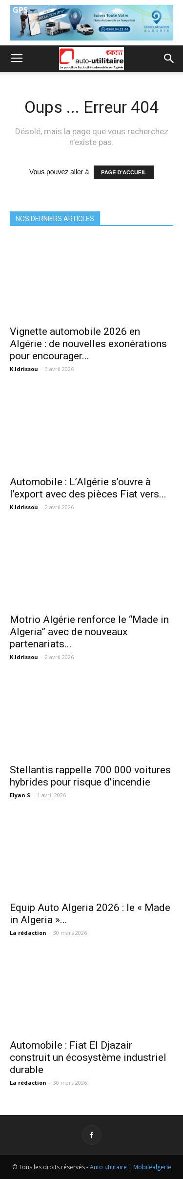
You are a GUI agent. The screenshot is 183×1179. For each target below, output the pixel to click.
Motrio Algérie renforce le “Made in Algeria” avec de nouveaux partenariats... (89, 632)
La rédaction (28, 932)
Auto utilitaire (108, 1167)
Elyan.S (20, 795)
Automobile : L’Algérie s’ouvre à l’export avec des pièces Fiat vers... (88, 488)
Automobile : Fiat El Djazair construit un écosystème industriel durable (88, 1057)
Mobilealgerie (152, 1167)
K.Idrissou (24, 368)
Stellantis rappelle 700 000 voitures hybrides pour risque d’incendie (90, 776)
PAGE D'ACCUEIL (123, 172)
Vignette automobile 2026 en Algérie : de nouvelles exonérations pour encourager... (88, 344)
